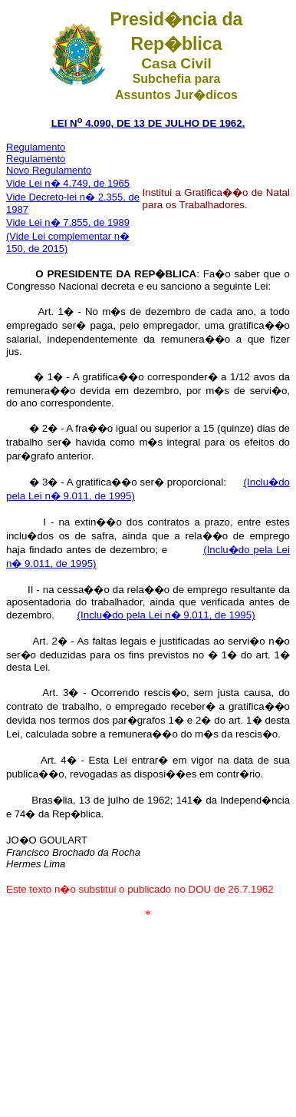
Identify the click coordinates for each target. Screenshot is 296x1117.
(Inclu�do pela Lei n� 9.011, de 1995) (166, 615)
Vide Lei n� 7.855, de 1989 (68, 222)
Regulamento (35, 147)
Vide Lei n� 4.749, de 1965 (68, 183)
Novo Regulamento (48, 170)
